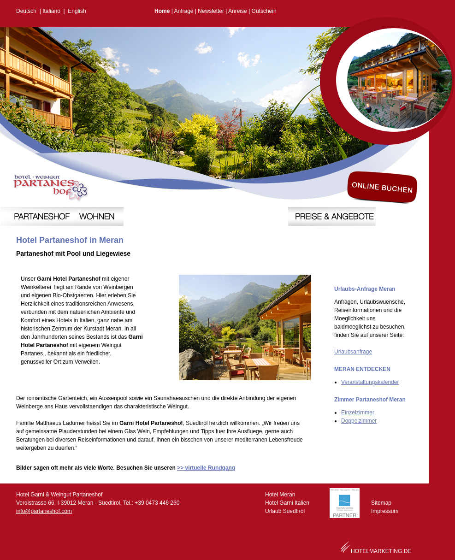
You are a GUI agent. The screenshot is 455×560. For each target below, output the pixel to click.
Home (162, 11)
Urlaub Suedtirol (285, 511)
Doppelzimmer (359, 421)
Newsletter (211, 11)
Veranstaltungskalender (370, 382)
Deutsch (26, 11)
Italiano (51, 11)
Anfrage (183, 11)
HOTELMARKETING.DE (381, 551)
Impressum (384, 511)
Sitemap (381, 503)
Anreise (237, 11)
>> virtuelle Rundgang (206, 468)
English (77, 11)
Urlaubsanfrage (353, 351)
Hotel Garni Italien (287, 503)
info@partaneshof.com (44, 511)
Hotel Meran (280, 494)
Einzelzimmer (357, 412)
